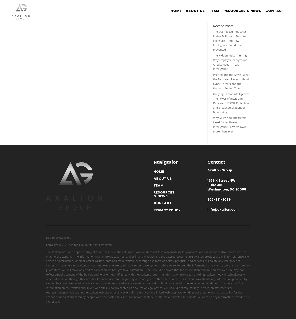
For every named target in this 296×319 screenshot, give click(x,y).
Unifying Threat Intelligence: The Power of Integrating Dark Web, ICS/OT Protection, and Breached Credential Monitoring (231, 103)
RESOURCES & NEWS (242, 10)
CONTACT (274, 10)
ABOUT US (195, 10)
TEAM (214, 10)
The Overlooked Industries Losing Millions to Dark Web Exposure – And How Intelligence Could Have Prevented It (230, 40)
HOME (176, 10)
